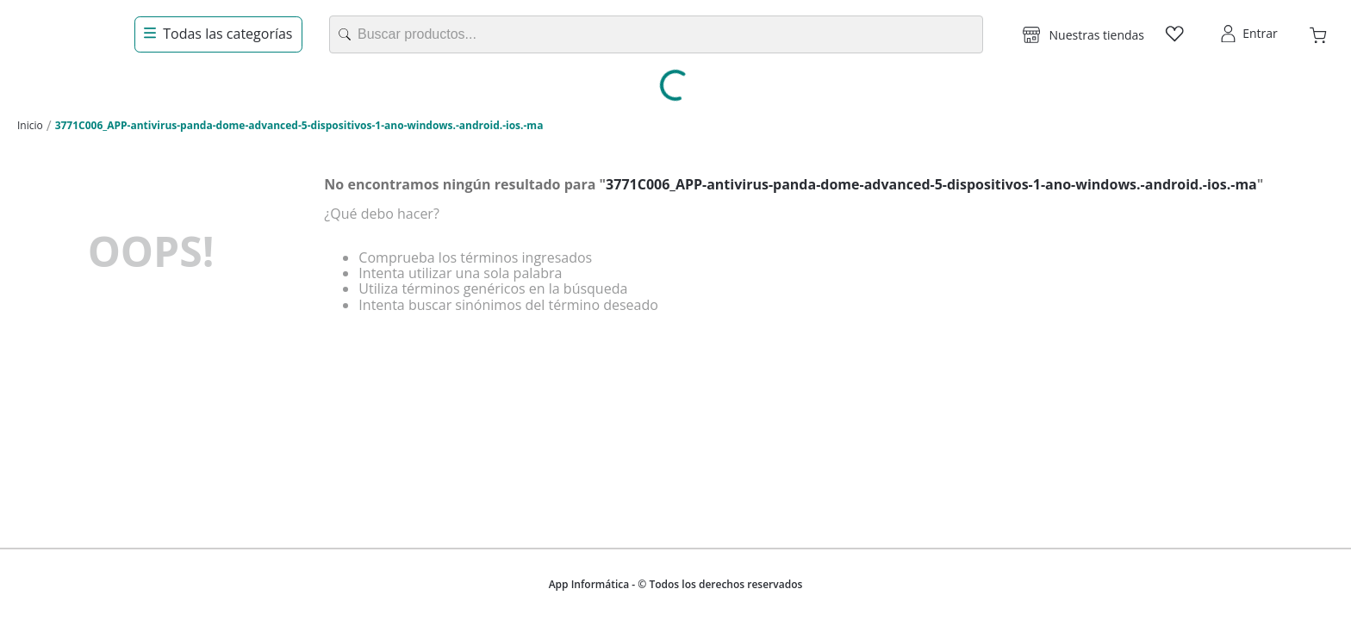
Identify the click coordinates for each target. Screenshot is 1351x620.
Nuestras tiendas (1096, 35)
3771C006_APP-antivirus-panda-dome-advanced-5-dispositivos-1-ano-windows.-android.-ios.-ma (299, 125)
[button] (1083, 34)
